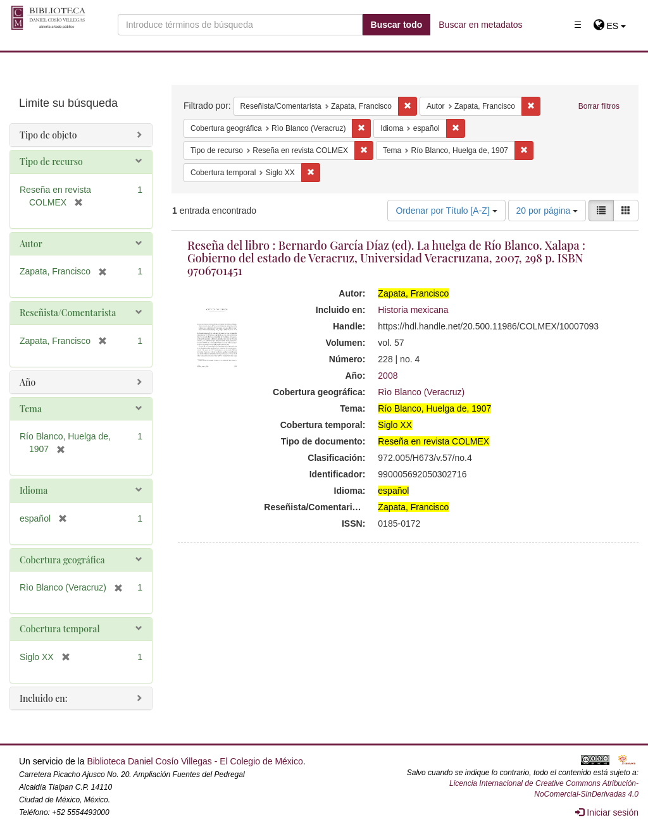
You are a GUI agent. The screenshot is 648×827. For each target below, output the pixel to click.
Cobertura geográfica (62, 560)
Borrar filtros (599, 106)
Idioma (33, 490)
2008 (387, 376)
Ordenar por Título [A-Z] (446, 210)
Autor (31, 244)
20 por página (547, 210)
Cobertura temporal (60, 629)
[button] (609, 26)
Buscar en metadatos (480, 25)
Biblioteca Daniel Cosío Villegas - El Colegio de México (194, 761)
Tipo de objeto (48, 135)
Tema (31, 409)
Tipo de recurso (51, 162)
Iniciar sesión (607, 812)
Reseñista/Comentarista (68, 313)
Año (27, 382)
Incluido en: (43, 698)
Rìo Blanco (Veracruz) (421, 392)
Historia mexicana (413, 310)
